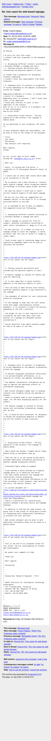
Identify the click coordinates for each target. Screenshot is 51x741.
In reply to (17, 24)
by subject (15, 667)
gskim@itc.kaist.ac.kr (27, 39)
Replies (39, 24)
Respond (35, 16)
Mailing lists (18, 4)
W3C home (6, 4)
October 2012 (27, 7)
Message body (23, 16)
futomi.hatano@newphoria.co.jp (17, 34)
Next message (28, 22)
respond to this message (26, 659)
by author (25, 667)
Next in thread (29, 24)
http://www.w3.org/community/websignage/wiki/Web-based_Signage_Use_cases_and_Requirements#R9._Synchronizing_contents (25, 493)
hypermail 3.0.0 (34, 674)
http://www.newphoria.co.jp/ (15, 615)
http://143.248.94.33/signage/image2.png (22, 337)
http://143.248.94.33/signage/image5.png (22, 535)
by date (37, 665)
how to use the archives (19, 670)
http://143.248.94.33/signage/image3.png (22, 357)
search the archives (38, 670)
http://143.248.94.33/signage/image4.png (22, 434)
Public (28, 4)
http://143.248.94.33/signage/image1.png (22, 258)
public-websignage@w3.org (18, 41)
